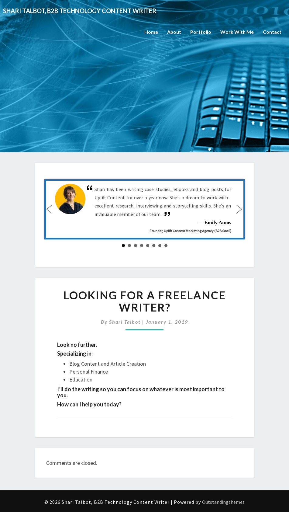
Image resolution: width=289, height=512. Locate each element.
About (174, 32)
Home (151, 32)
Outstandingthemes (223, 502)
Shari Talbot (125, 322)
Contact (272, 32)
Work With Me (237, 32)
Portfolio (200, 32)
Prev (51, 209)
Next (238, 209)
